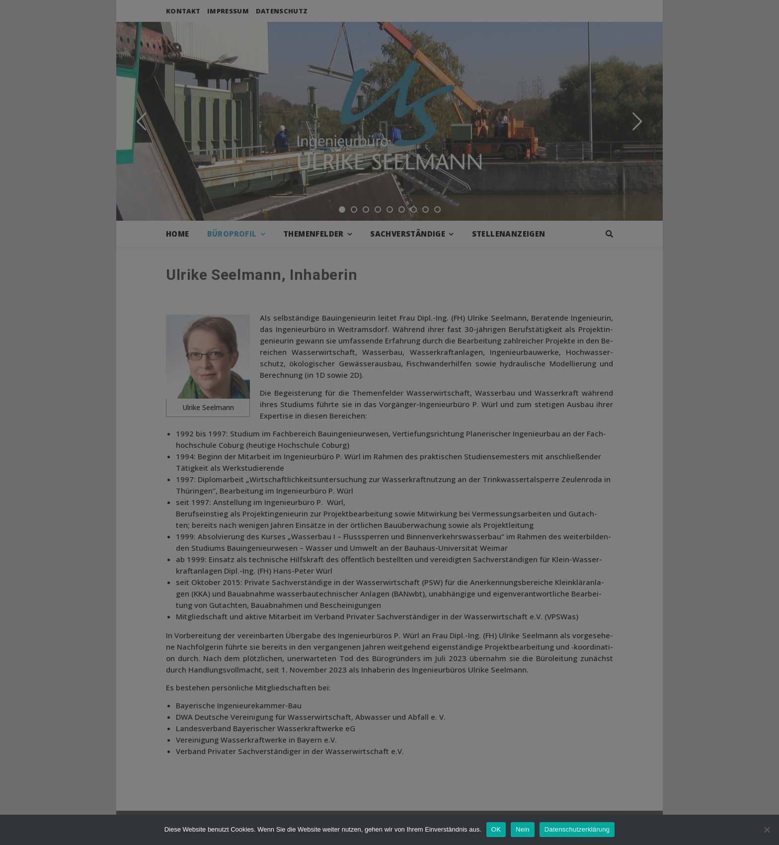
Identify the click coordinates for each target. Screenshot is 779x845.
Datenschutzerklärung (577, 829)
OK (496, 829)
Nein (523, 829)
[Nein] (767, 830)
